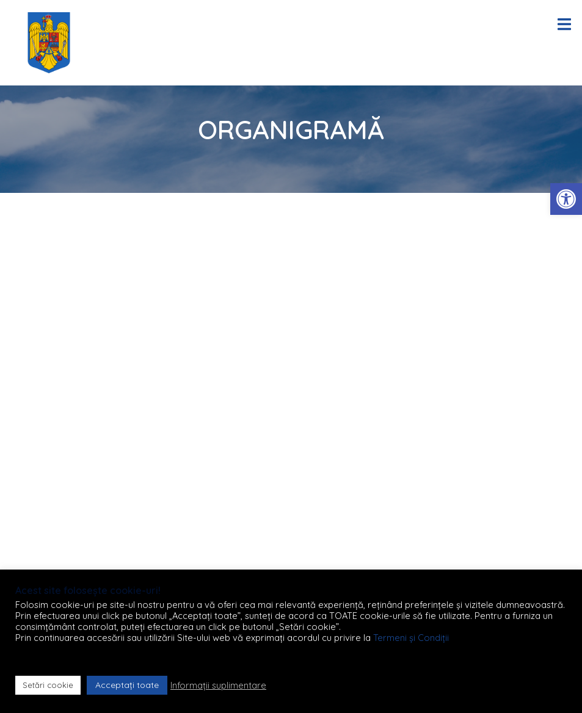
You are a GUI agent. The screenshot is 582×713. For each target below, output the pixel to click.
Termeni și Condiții (411, 637)
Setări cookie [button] (48, 685)
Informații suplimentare (218, 685)
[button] (566, 199)
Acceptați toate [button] (127, 684)
